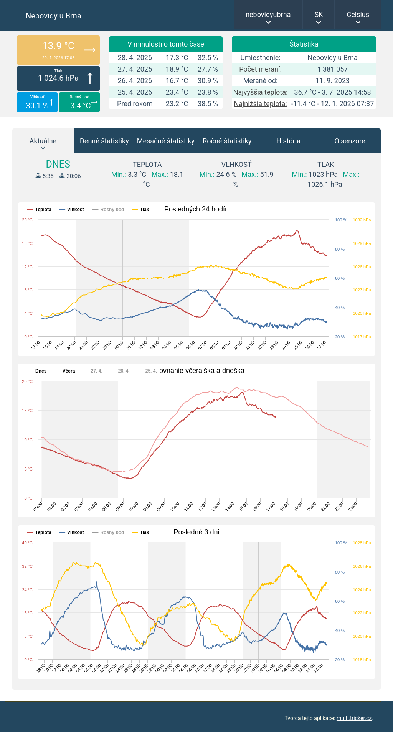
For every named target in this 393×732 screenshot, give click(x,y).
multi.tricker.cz (354, 718)
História (288, 141)
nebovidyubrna (268, 14)
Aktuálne (43, 141)
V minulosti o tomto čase (165, 44)
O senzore (349, 141)
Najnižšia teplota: (260, 104)
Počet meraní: (260, 69)
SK (318, 14)
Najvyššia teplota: (260, 92)
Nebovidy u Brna (53, 15)
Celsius (358, 14)
